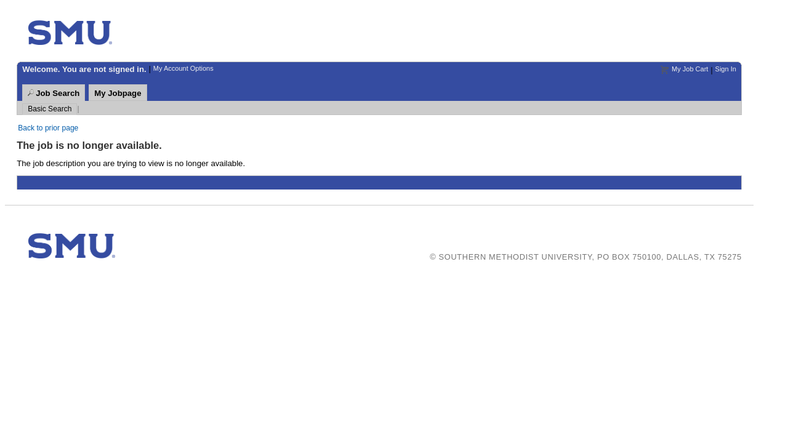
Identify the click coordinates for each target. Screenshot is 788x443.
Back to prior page (48, 128)
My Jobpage (117, 93)
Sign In (725, 69)
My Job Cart (690, 69)
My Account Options (183, 68)
